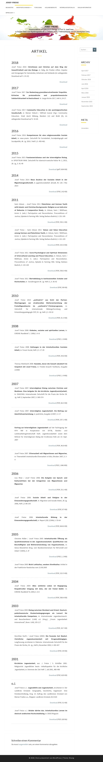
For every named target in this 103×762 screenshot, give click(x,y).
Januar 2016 (85, 97)
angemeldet (23, 744)
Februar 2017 (85, 75)
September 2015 (87, 106)
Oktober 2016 (86, 79)
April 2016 (84, 88)
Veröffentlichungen (23, 7)
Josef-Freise (12, 2)
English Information (84, 7)
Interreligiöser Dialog (67, 7)
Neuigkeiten (9, 7)
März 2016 (84, 93)
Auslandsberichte (51, 7)
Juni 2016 (84, 84)
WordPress (57, 758)
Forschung (38, 7)
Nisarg (71, 758)
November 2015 (86, 102)
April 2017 (84, 71)
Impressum (9, 13)
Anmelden (85, 128)
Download (63, 82)
